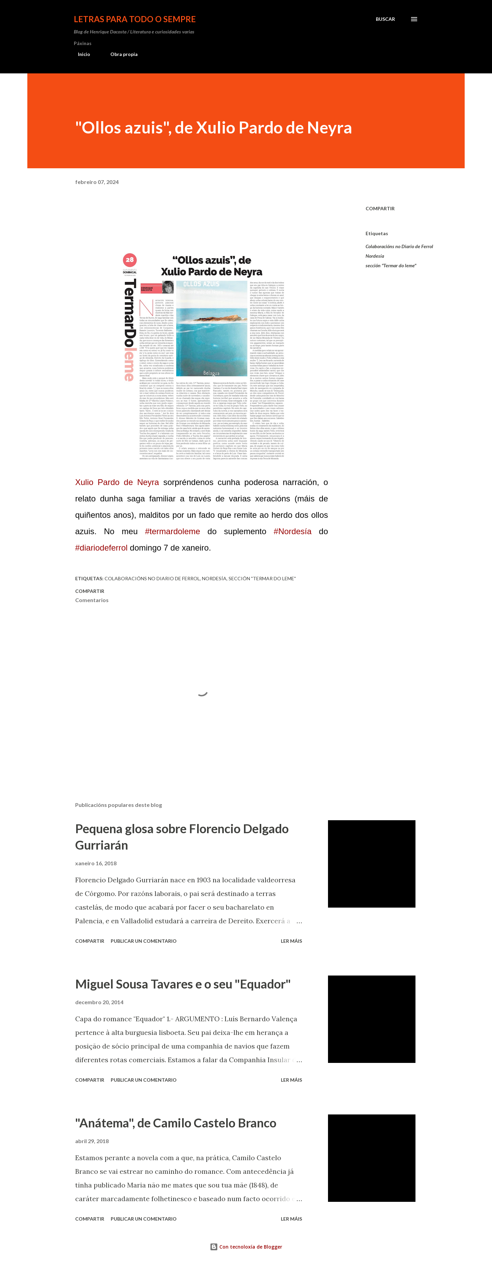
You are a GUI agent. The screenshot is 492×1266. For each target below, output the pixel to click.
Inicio (80, 54)
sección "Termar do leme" (391, 265)
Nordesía (375, 256)
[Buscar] (385, 19)
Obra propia (120, 54)
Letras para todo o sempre (135, 19)
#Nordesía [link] (293, 531)
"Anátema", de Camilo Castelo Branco (175, 1122)
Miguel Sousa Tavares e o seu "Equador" (183, 983)
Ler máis (291, 941)
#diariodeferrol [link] (101, 547)
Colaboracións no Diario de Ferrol (399, 246)
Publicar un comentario (144, 941)
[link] (117, 482)
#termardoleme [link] (172, 531)
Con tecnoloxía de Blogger (246, 1246)
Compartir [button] (380, 208)
